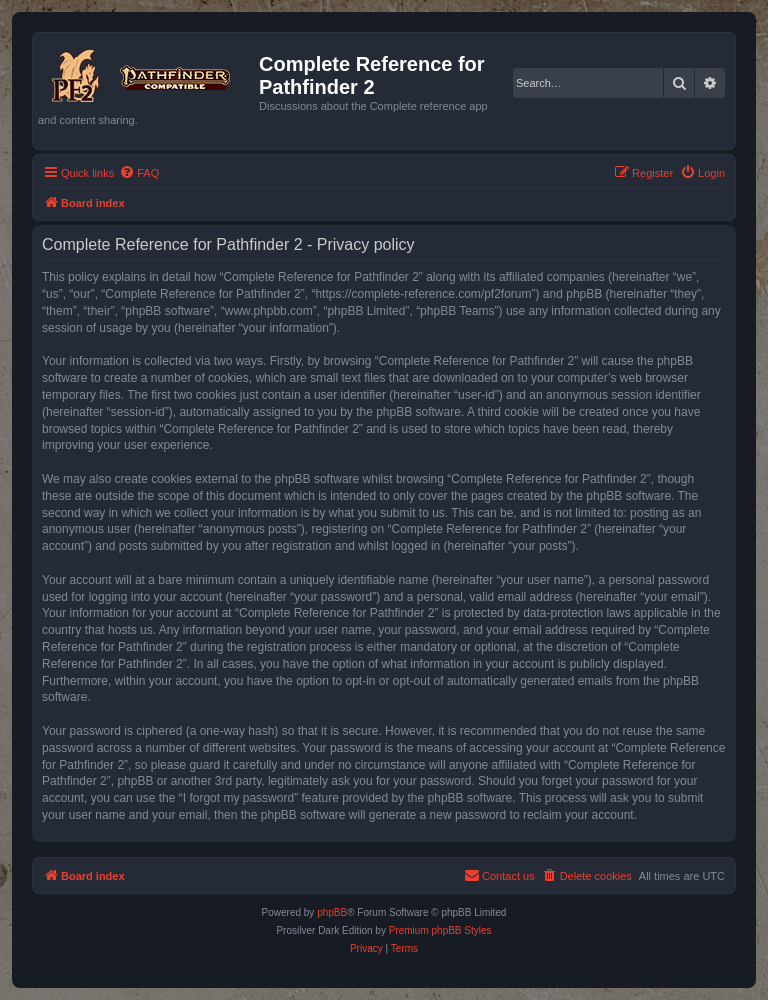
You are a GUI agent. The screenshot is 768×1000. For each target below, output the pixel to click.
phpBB (332, 912)
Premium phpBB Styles (440, 930)
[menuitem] (139, 173)
